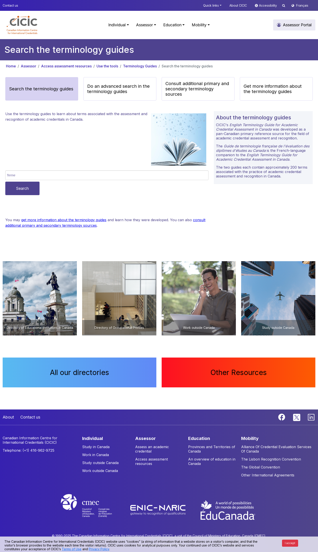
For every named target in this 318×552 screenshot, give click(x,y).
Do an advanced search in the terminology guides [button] (118, 89)
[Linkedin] (311, 417)
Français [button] (302, 5)
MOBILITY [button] (250, 438)
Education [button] (172, 25)
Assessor (28, 66)
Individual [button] (117, 25)
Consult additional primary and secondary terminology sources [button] (197, 89)
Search (22, 188)
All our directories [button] (79, 372)
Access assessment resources (66, 66)
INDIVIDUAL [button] (92, 438)
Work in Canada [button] (95, 455)
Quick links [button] (211, 5)
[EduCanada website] (227, 509)
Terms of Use (71, 549)
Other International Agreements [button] (267, 475)
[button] (22, 25)
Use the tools (107, 66)
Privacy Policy (99, 549)
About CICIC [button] (238, 5)
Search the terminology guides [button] (41, 88)
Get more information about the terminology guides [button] (273, 89)
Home (11, 66)
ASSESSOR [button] (145, 438)
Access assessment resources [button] (151, 461)
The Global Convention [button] (260, 467)
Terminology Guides (140, 66)
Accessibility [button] (268, 5)
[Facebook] (282, 417)
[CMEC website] (92, 509)
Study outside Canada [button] (100, 463)
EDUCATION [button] (199, 438)
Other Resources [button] (238, 372)
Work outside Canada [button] (100, 470)
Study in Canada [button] (96, 447)
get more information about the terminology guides (63, 220)
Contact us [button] (10, 5)
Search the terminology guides (187, 66)
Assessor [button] (144, 25)
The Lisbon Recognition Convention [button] (271, 459)
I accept (290, 543)
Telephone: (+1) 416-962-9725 (28, 450)
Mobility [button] (199, 25)
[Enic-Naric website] (158, 509)
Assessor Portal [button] (297, 25)
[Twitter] (297, 417)
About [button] (8, 417)
